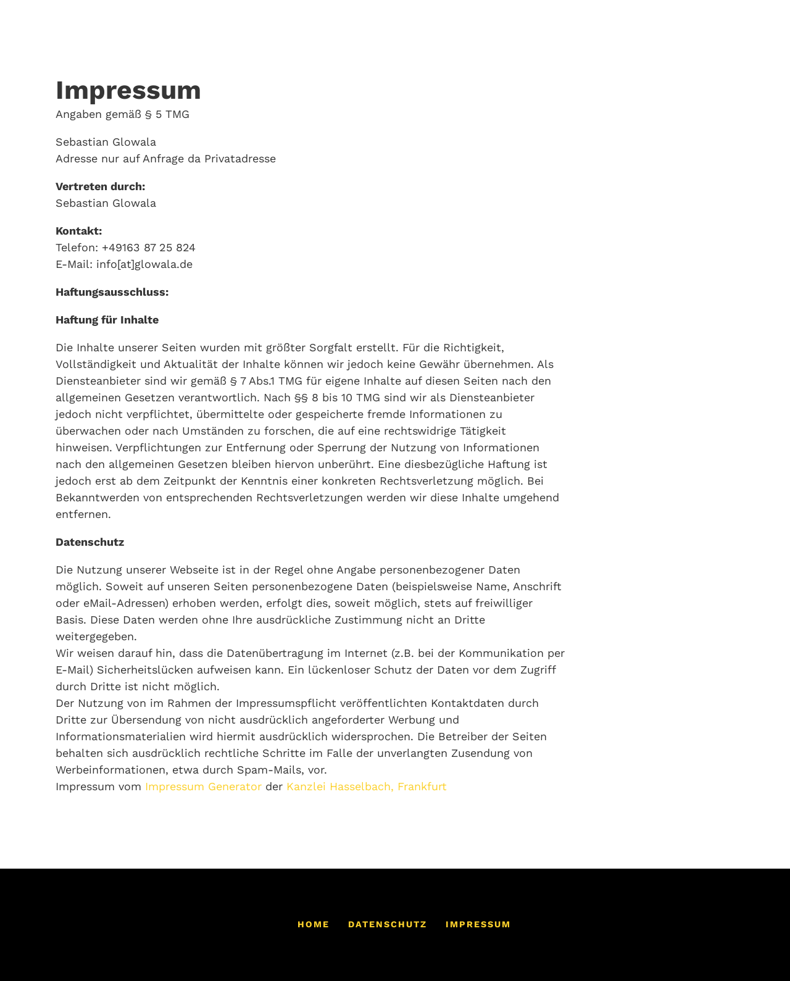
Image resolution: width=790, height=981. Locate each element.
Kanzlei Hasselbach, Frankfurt (366, 786)
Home (313, 924)
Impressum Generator (203, 786)
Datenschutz (387, 924)
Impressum (478, 924)
